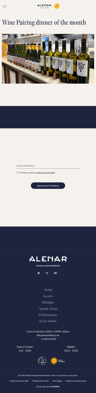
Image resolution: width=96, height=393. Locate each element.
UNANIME (55, 386)
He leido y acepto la (35, 172)
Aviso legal (57, 381)
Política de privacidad (19, 381)
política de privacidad (45, 172)
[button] (4, 6)
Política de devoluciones (76, 381)
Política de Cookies (40, 381)
